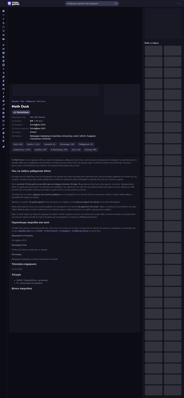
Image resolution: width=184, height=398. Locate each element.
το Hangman (64, 231)
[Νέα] (3, 19)
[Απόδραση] (3, 85)
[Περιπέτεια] (3, 117)
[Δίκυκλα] (3, 93)
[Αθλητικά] (3, 77)
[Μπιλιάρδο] (3, 105)
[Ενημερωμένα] (3, 27)
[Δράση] (3, 97)
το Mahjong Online (79, 231)
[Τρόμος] (3, 133)
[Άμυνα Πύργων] (3, 81)
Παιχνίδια (15, 101)
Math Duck (41, 101)
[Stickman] (3, 69)
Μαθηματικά (30, 101)
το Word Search (51, 231)
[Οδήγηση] (3, 109)
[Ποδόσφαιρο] (3, 121)
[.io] (3, 57)
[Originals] (3, 31)
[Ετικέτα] (3, 147)
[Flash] (3, 53)
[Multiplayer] (3, 35)
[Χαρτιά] (3, 141)
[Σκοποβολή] (3, 125)
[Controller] (3, 49)
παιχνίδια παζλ (24, 231)
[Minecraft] (3, 65)
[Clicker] (3, 45)
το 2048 (38, 231)
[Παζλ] (3, 113)
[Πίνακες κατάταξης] (3, 39)
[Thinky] (3, 73)
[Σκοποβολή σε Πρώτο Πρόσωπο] (3, 129)
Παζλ (22, 101)
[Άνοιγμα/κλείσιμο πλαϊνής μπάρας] (4, 3)
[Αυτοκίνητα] (3, 89)
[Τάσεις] (3, 23)
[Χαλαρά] (3, 137)
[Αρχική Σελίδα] (3, 11)
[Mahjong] (3, 61)
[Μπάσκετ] (3, 101)
